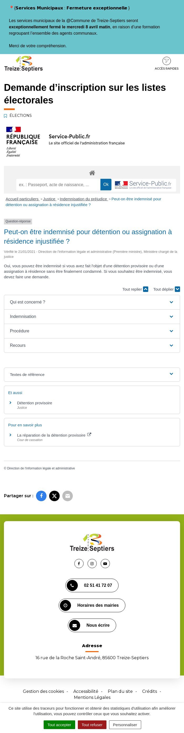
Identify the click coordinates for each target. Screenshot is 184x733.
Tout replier (135, 289)
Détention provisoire (34, 403)
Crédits (149, 691)
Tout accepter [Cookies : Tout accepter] (59, 724)
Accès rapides (166, 63)
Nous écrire (89, 625)
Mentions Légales (92, 697)
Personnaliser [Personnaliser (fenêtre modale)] (125, 724)
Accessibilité (85, 691)
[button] (92, 302)
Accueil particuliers (23, 199)
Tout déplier (166, 289)
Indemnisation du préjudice (84, 199)
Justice (50, 199)
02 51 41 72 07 (89, 585)
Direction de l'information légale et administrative (41, 468)
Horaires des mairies (89, 605)
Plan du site (120, 691)
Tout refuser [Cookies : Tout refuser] (92, 724)
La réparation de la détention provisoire (54, 435)
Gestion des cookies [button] (43, 691)
